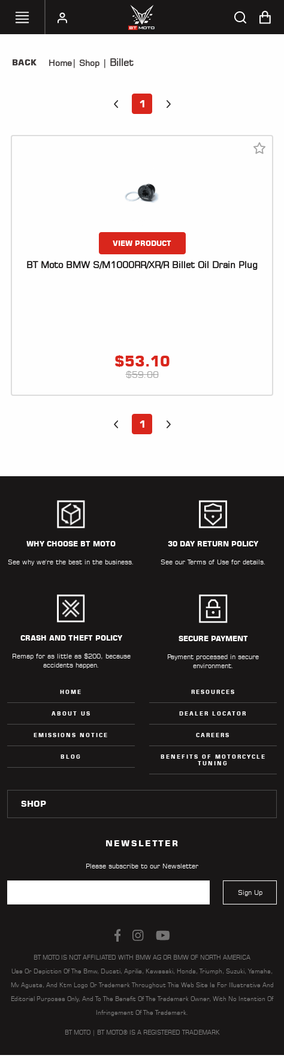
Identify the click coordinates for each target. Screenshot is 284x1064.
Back (24, 62)
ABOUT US (71, 713)
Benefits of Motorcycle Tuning (213, 760)
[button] (115, 104)
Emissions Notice (71, 735)
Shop (87, 63)
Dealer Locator (213, 713)
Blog (71, 756)
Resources (213, 692)
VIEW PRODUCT (142, 243)
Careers (213, 735)
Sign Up (250, 892)
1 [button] (142, 104)
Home (60, 63)
